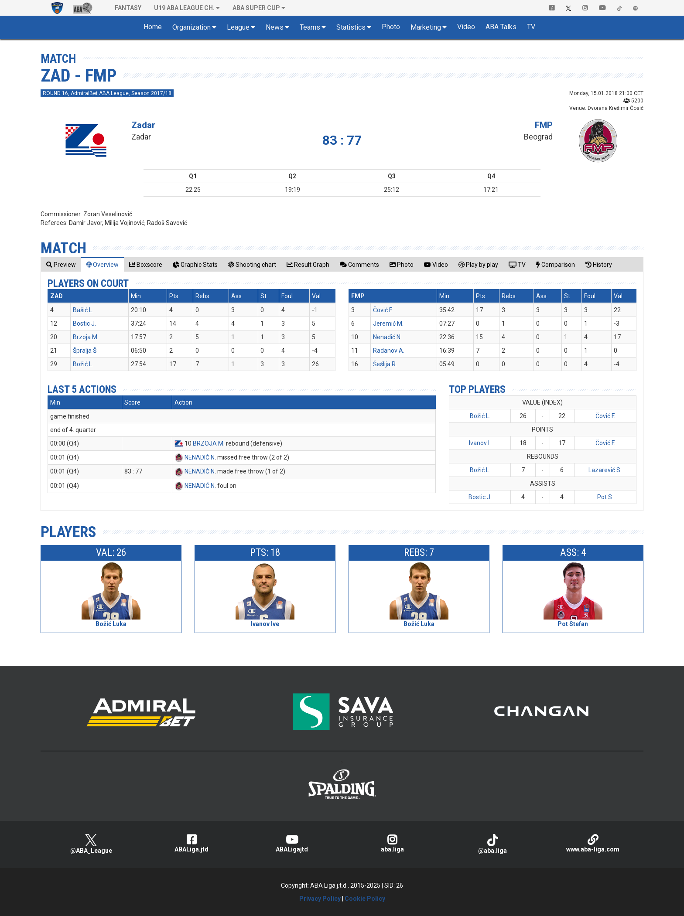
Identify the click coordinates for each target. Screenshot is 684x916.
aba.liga (392, 843)
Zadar (143, 125)
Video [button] (466, 27)
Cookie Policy (365, 898)
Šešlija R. (385, 364)
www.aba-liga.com (592, 843)
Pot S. (605, 497)
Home (153, 27)
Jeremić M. (388, 323)
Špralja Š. (85, 350)
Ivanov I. (480, 442)
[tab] (61, 264)
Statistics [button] (351, 27)
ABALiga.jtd (191, 843)
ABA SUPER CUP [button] (256, 7)
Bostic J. (84, 323)
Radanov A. (388, 350)
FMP (544, 125)
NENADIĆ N (200, 457)
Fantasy (128, 7)
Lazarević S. (605, 470)
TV (531, 27)
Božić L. (83, 364)
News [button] (275, 27)
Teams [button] (310, 27)
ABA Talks (501, 27)
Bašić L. (83, 309)
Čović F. (383, 309)
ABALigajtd (291, 843)
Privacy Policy (320, 898)
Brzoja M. (86, 337)
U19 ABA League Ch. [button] (184, 7)
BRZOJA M (208, 443)
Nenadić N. (387, 337)
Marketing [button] (425, 27)
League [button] (238, 27)
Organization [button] (191, 27)
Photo (391, 27)
